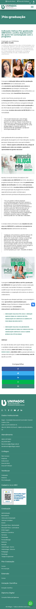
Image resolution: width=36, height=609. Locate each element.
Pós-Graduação (5, 480)
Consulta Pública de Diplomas (10, 597)
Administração (5, 513)
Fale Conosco (5, 456)
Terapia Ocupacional (7, 556)
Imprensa (4, 458)
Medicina (4, 477)
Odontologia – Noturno (8, 549)
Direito (3, 523)
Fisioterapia (4, 537)
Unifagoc (9, 606)
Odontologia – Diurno (7, 547)
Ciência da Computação (8, 518)
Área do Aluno (10, 1)
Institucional (5, 461)
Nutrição (3, 544)
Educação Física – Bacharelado (10, 525)
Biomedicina (5, 515)
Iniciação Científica (6, 588)
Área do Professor (23, 1)
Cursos (3, 566)
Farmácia (4, 535)
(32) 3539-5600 (6, 441)
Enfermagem (5, 530)
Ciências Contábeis (6, 520)
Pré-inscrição (5, 568)
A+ (34, 3)
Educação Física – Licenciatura (10, 527)
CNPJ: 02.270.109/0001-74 (9, 425)
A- (30, 3)
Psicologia (4, 554)
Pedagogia (4, 551)
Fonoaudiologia (6, 539)
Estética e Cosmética (7, 532)
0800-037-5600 (6, 439)
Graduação (4, 475)
